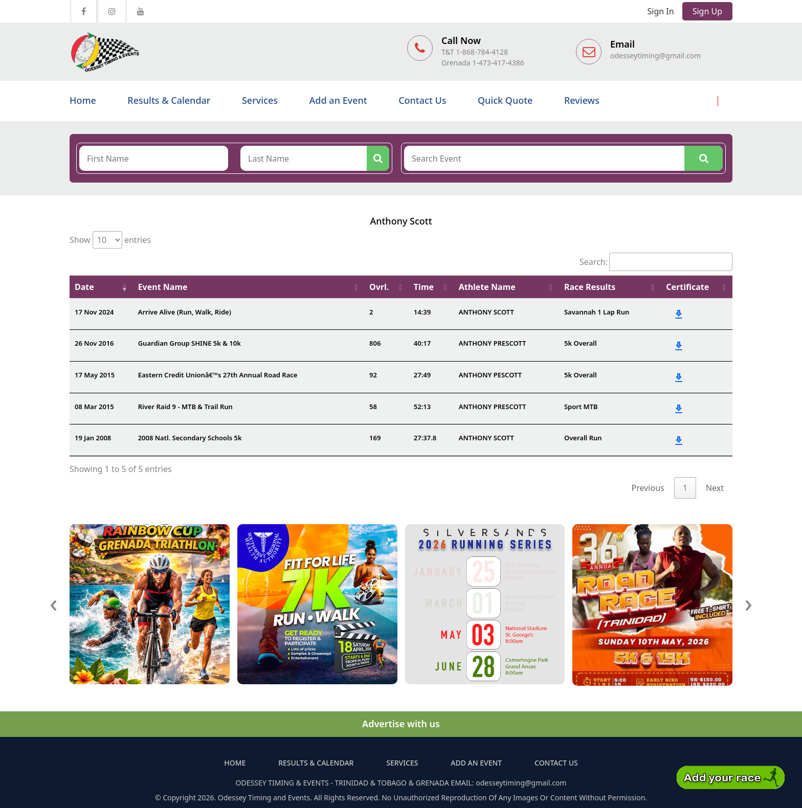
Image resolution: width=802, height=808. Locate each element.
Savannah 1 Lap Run (596, 312)
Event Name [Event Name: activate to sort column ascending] (163, 287)
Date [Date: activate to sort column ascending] (84, 287)
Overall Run (583, 437)
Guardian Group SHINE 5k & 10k (189, 343)
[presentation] (54, 602)
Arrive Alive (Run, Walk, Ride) (184, 312)
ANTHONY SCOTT (486, 312)
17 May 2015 (95, 374)
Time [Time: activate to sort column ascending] (424, 287)
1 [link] (685, 487)
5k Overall (580, 343)
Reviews (581, 100)
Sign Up (707, 11)
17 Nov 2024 (94, 312)
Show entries (110, 240)
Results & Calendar (168, 100)
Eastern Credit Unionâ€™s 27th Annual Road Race (218, 374)
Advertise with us (401, 723)
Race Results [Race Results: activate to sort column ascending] (589, 287)
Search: (656, 262)
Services (260, 100)
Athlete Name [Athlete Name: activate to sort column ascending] (487, 287)
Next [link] (715, 487)
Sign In (661, 11)
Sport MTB (581, 406)
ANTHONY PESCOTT (490, 374)
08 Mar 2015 (94, 406)
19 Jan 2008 (93, 437)
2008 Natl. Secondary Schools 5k (190, 437)
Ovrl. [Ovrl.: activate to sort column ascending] (379, 287)
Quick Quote (505, 100)
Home (83, 100)
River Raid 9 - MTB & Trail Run (185, 406)
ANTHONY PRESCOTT (492, 343)
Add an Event (338, 100)
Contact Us (422, 100)
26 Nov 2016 (94, 343)
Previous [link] (648, 487)
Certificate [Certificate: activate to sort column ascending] (687, 287)
